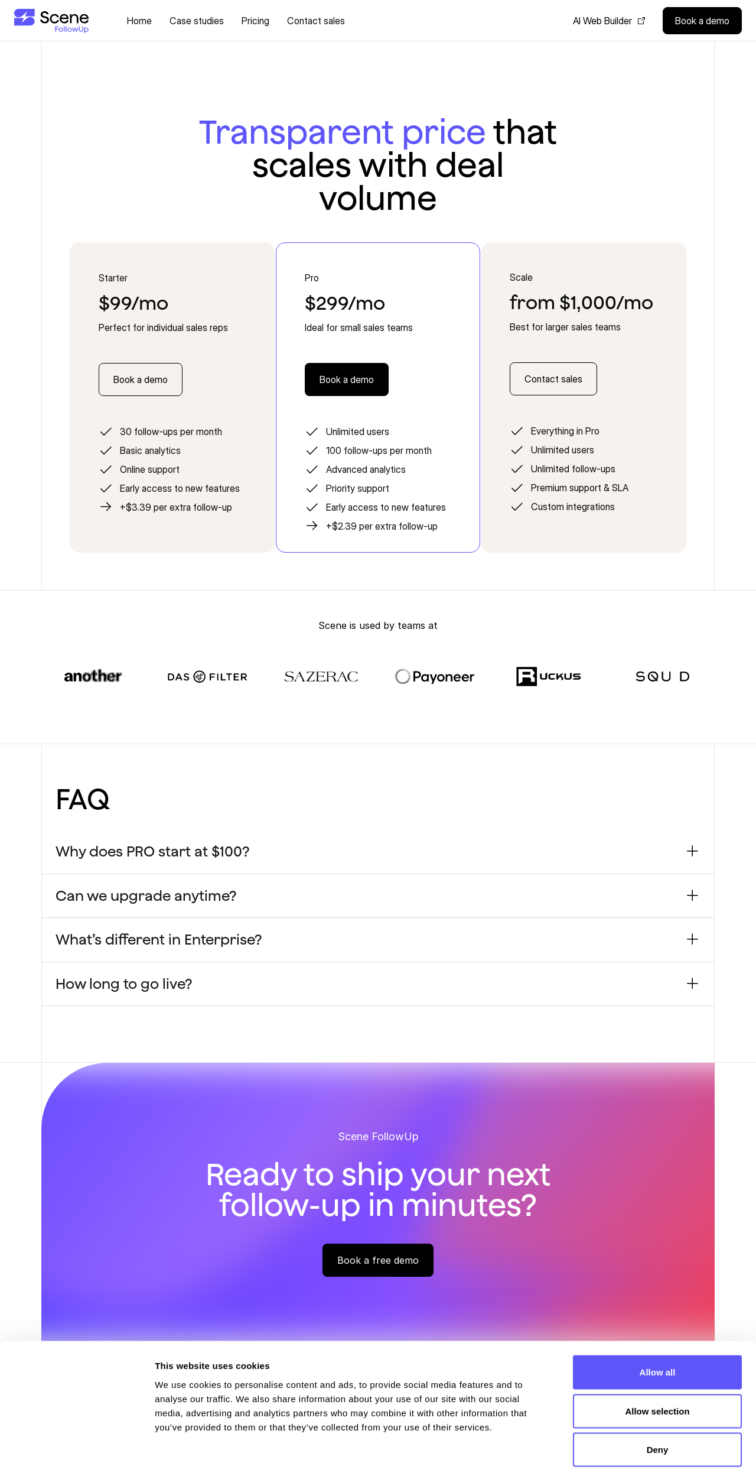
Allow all (658, 1318)
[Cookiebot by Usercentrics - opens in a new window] (76, 1450)
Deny (658, 1395)
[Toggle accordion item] (692, 851)
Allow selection (657, 1357)
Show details (619, 1450)
